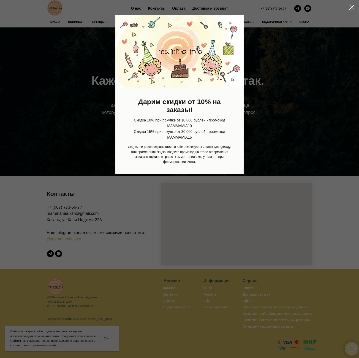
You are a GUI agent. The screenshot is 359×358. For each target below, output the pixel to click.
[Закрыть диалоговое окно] (352, 7)
